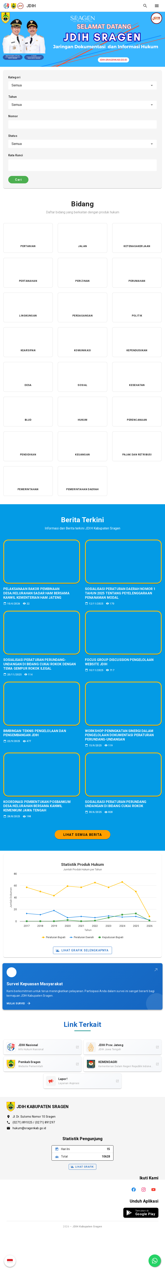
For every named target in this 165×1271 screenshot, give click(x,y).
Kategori (14, 77)
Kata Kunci (15, 155)
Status (12, 135)
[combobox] (82, 85)
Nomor (13, 116)
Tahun (12, 96)
